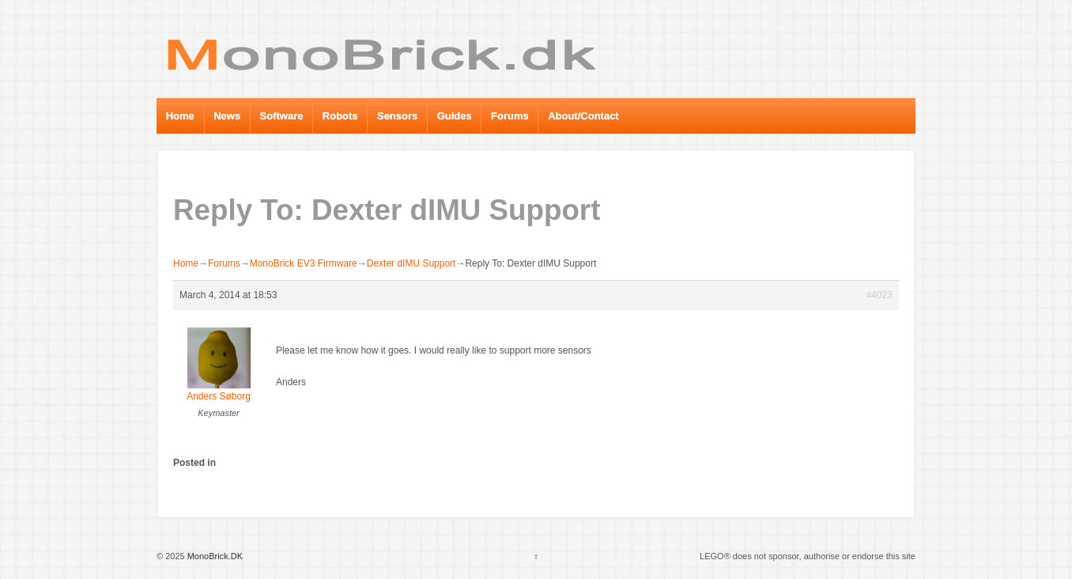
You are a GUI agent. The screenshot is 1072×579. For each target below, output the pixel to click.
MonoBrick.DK (214, 556)
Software (282, 116)
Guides (454, 116)
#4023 (879, 295)
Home (180, 116)
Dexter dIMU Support (411, 263)
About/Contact (583, 116)
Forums (510, 116)
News (226, 116)
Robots (340, 116)
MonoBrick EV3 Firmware (303, 263)
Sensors (397, 116)
